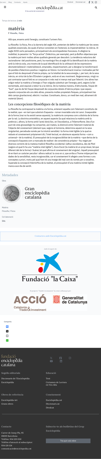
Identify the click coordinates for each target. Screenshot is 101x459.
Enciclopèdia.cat (54, 400)
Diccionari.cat (80, 2)
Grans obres (7, 403)
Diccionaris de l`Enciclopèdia (15, 378)
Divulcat (70, 2)
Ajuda (25, 2)
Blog (10, 2)
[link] (50, 236)
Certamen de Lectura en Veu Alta (56, 383)
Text (48, 378)
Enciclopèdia (7, 382)
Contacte (17, 2)
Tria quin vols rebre (68, 441)
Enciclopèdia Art (9, 400)
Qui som (3, 2)
